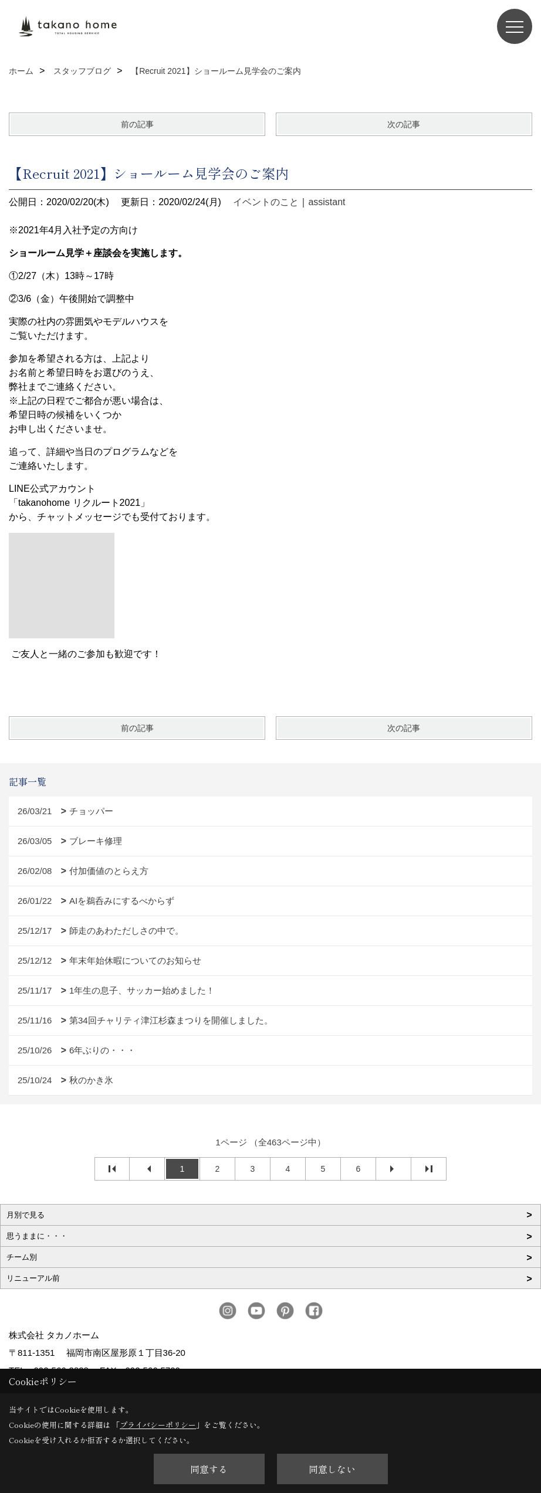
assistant (326, 202)
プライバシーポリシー (158, 1424)
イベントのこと (266, 202)
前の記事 (137, 124)
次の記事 (403, 124)
